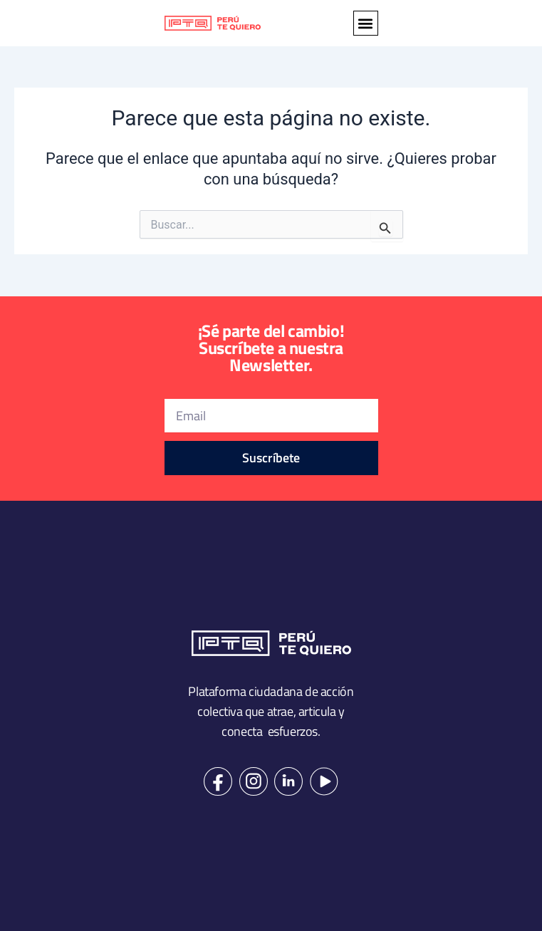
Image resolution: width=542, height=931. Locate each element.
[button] (365, 23)
